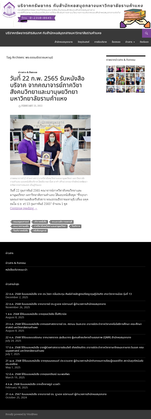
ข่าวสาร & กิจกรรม (27, 72)
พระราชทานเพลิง (21, 226)
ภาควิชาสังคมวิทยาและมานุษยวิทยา (50, 226)
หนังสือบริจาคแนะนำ (16, 270)
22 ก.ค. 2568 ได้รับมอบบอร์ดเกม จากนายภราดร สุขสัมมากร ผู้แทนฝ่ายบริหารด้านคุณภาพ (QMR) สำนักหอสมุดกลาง (68, 337)
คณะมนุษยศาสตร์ (21, 221)
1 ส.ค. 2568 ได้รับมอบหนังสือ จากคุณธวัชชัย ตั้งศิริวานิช (36, 314)
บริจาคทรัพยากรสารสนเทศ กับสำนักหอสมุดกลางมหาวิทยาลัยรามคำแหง (53, 33)
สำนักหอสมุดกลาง (64, 42)
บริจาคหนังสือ (40, 221)
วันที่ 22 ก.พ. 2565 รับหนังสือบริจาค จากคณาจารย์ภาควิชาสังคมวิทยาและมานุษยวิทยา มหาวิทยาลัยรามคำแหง (47, 88)
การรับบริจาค (100, 42)
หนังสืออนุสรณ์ (39, 230)
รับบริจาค (76, 226)
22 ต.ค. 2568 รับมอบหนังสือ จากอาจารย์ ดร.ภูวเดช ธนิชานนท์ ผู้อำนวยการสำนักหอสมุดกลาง (56, 304)
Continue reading (23, 208)
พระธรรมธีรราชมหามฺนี (62, 221)
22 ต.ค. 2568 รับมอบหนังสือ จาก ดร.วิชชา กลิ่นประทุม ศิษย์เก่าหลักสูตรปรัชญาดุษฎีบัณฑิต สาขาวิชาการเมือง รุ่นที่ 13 (69, 294)
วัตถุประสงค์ (83, 42)
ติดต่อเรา (144, 42)
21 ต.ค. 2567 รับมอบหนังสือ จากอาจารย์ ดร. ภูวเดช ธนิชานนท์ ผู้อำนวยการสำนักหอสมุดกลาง (56, 394)
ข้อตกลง (116, 42)
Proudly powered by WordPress (22, 414)
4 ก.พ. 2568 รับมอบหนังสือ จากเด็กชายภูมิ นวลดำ (33, 384)
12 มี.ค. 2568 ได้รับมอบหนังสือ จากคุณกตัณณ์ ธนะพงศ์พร (38, 374)
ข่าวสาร (128, 42)
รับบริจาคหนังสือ (20, 230)
